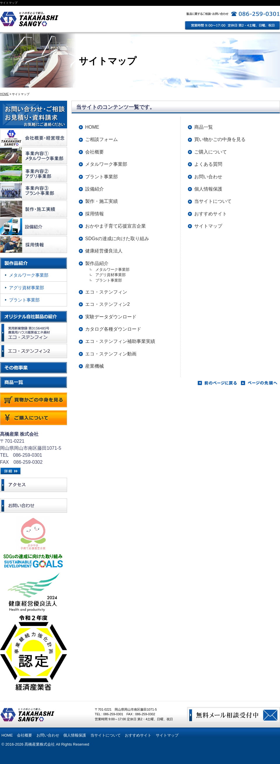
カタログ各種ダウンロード (113, 329)
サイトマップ (208, 226)
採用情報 (94, 213)
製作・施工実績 (101, 201)
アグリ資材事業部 (112, 275)
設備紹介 (94, 188)
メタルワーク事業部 (106, 164)
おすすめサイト (210, 213)
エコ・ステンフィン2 (107, 304)
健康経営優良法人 (104, 250)
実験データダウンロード (110, 316)
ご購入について (210, 151)
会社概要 (94, 151)
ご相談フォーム (101, 139)
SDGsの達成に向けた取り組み (117, 238)
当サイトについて (213, 201)
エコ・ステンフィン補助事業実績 (120, 341)
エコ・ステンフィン (106, 291)
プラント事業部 (101, 176)
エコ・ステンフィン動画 (110, 353)
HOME (4, 94)
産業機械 (94, 366)
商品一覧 (203, 127)
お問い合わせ (208, 176)
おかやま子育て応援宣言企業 (115, 226)
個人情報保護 (208, 188)
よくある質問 (208, 164)
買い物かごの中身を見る (220, 139)
